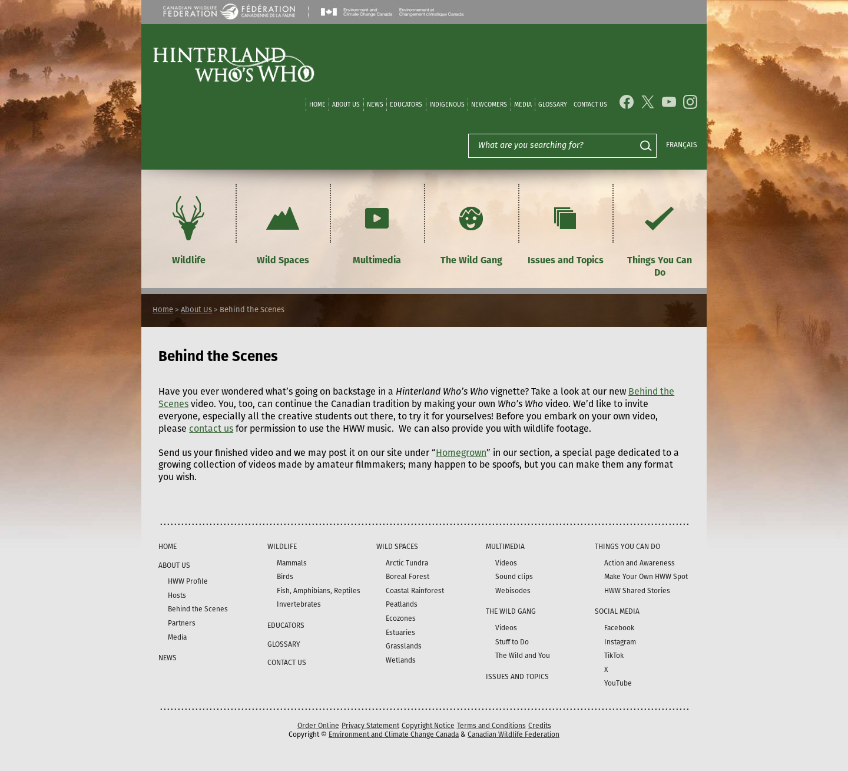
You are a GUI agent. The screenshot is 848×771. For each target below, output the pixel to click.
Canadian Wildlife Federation (513, 734)
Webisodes (513, 591)
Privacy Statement (370, 726)
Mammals (292, 563)
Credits (539, 726)
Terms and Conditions (491, 726)
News (375, 104)
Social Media (617, 611)
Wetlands (401, 660)
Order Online (318, 726)
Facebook (619, 628)
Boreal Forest (407, 577)
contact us (211, 428)
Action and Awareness (639, 563)
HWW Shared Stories (637, 591)
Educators (406, 104)
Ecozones (401, 618)
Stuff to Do (512, 642)
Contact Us (590, 104)
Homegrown (461, 452)
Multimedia (376, 229)
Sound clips (514, 577)
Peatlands (402, 604)
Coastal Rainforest (415, 591)
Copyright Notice (428, 726)
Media (523, 104)
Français (681, 145)
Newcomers (489, 104)
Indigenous (447, 104)
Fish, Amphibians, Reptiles (318, 591)
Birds (285, 577)
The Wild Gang (471, 229)
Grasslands (404, 646)
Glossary (552, 104)
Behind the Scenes (198, 609)
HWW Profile (188, 581)
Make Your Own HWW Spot (646, 577)
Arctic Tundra (407, 563)
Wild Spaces (282, 229)
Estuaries (400, 632)
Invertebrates (299, 604)
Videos (506, 563)
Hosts (177, 595)
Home (317, 104)
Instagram (620, 642)
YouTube (618, 683)
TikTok (614, 655)
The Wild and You (522, 655)
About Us (346, 104)
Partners (182, 623)
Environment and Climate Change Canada (394, 734)
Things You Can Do (659, 235)
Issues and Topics (566, 229)
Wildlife (188, 229)
